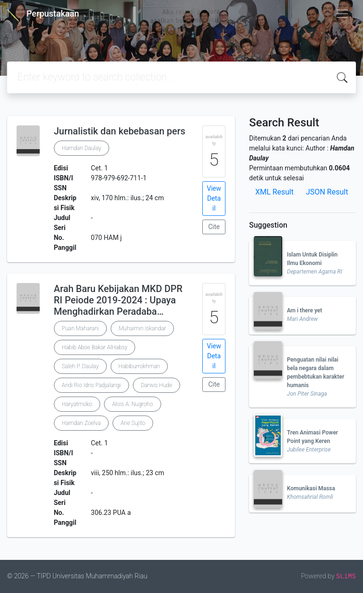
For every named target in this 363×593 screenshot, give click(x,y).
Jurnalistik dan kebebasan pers (119, 131)
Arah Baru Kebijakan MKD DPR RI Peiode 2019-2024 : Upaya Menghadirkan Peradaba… (118, 300)
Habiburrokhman (139, 366)
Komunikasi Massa (311, 488)
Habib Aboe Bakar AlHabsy (95, 347)
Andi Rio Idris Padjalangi (91, 385)
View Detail (214, 198)
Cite (214, 226)
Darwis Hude (157, 385)
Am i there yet (304, 310)
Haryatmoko (77, 404)
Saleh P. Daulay (80, 366)
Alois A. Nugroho (132, 404)
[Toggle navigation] (342, 13)
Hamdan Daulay (81, 148)
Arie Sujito (133, 423)
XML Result (274, 191)
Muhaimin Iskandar (142, 328)
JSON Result (327, 191)
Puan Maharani (80, 328)
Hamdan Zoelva (81, 423)
